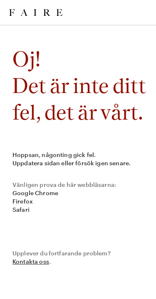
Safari (21, 209)
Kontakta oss (30, 261)
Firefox (22, 201)
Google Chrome (35, 192)
